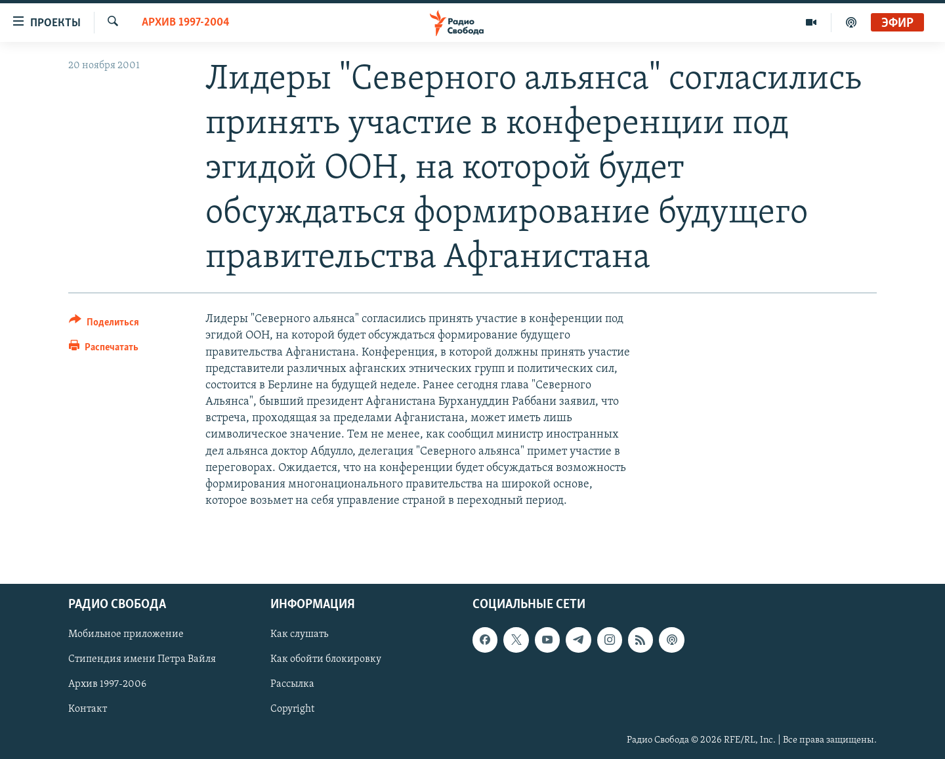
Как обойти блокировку (325, 659)
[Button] (104, 324)
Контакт (87, 709)
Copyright (292, 709)
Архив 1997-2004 (186, 22)
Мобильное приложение (126, 634)
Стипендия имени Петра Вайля (142, 659)
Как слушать (299, 634)
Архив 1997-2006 (107, 684)
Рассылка (292, 684)
